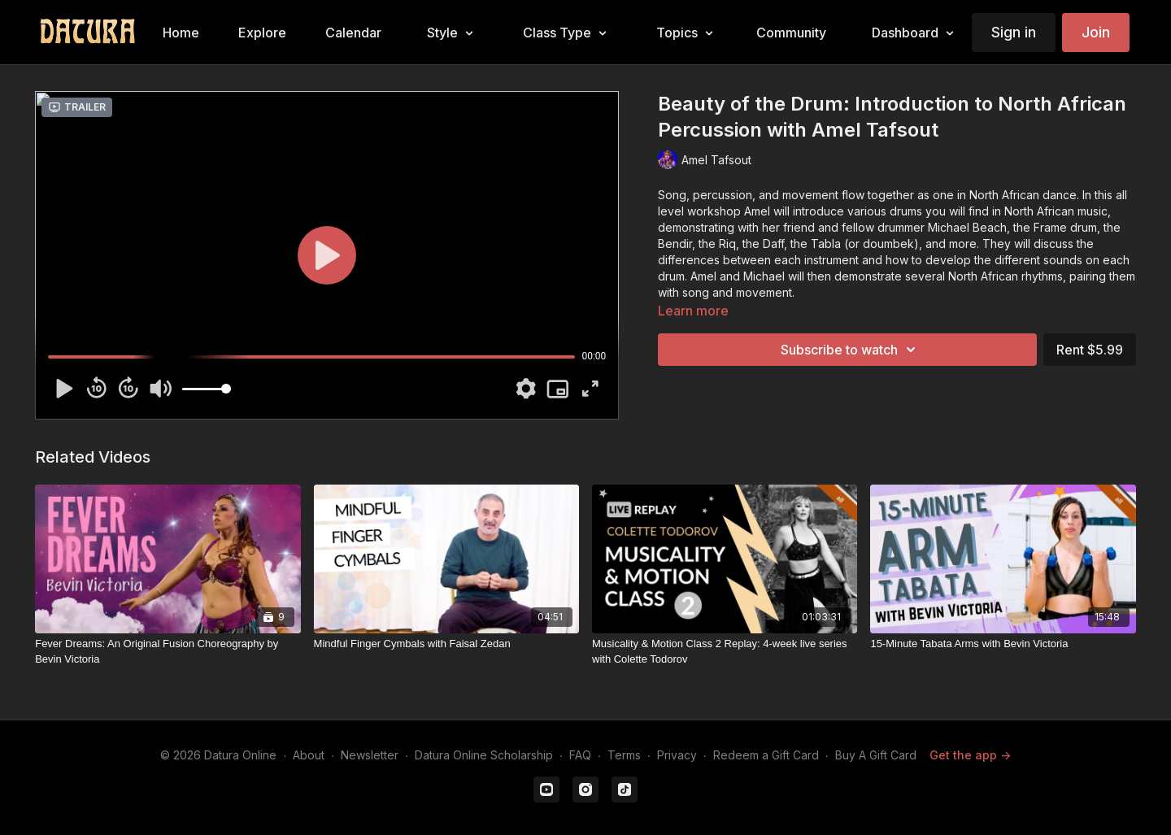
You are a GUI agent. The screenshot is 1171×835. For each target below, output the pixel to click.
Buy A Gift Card (875, 755)
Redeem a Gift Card (766, 755)
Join (1096, 32)
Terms (624, 755)
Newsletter (369, 755)
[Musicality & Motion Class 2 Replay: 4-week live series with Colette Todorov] (724, 652)
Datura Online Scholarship (484, 755)
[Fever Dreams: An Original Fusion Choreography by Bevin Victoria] (167, 652)
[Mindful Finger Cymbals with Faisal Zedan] (446, 644)
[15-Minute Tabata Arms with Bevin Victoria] (1002, 644)
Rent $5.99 (1089, 349)
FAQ (580, 755)
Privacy (677, 755)
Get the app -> (970, 755)
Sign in (1013, 32)
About (308, 755)
